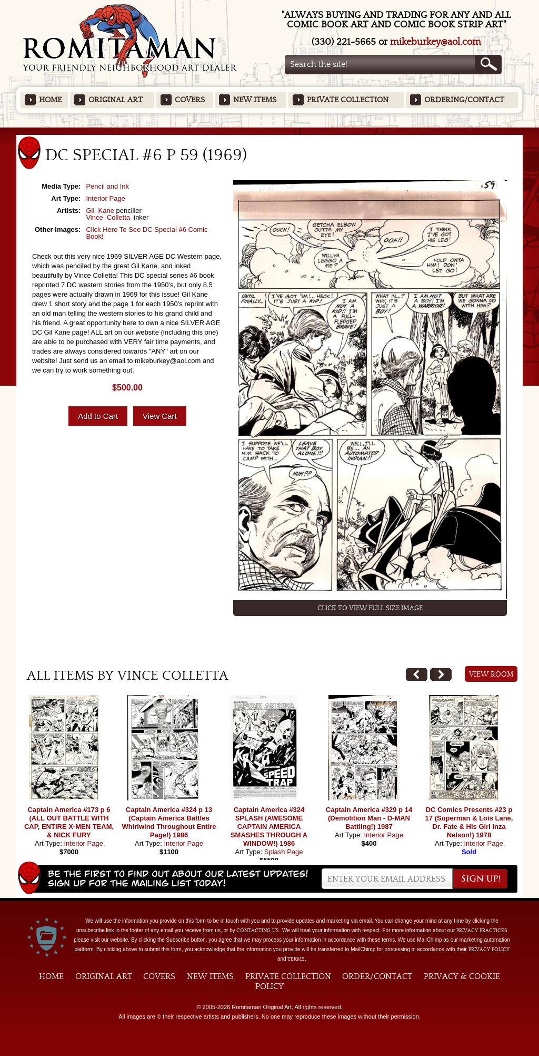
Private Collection (347, 99)
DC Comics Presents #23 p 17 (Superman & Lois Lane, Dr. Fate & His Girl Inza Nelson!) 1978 (469, 822)
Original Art (115, 99)
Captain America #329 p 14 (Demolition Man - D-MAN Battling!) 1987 (369, 818)
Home (50, 99)
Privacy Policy (489, 949)
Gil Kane (100, 210)
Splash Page (283, 852)
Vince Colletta (109, 217)
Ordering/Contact (464, 99)
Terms (296, 959)
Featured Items (270, 131)
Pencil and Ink (107, 186)
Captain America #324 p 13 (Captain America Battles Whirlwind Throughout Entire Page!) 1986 (169, 822)
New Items (254, 99)
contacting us (257, 930)
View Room (491, 674)
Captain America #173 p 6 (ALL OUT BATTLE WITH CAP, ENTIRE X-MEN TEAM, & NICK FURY (69, 822)
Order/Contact (377, 976)
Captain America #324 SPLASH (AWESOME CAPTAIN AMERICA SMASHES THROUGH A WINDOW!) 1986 (269, 826)
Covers (190, 99)
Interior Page (105, 198)
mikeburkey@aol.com (435, 41)
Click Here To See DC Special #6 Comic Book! (146, 233)
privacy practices (481, 930)
